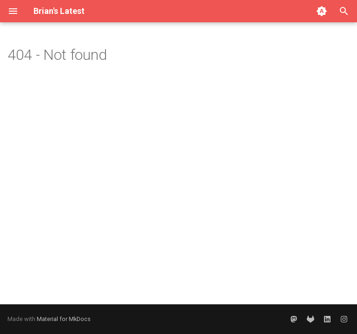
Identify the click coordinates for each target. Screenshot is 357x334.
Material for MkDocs (64, 318)
